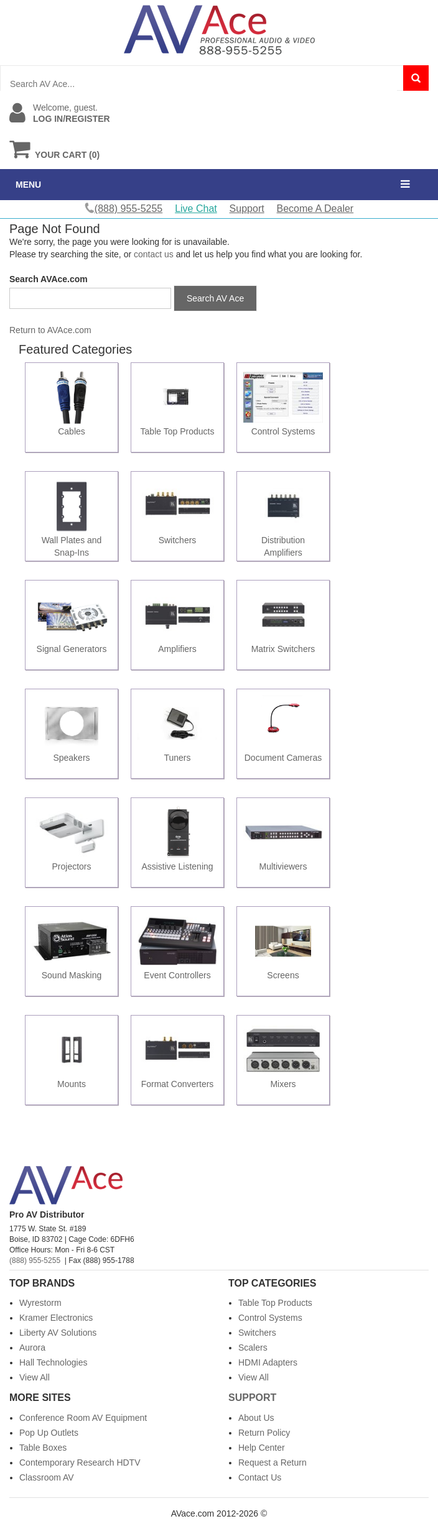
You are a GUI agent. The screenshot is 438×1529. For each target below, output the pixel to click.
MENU (28, 185)
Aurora (32, 1347)
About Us (256, 1418)
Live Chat (196, 208)
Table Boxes (43, 1448)
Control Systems (270, 1318)
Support (247, 208)
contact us (154, 254)
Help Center (261, 1448)
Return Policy (264, 1433)
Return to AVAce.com (50, 330)
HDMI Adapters (267, 1362)
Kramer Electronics (56, 1318)
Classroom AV (46, 1477)
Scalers (253, 1347)
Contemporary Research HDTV (80, 1462)
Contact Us (259, 1477)
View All (34, 1377)
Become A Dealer (315, 208)
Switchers (257, 1333)
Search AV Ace (215, 298)
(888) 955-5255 (34, 1260)
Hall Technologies (53, 1362)
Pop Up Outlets (48, 1433)
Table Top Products (275, 1303)
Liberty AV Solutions (57, 1333)
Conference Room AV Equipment (83, 1418)
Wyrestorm (40, 1303)
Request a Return (272, 1462)
